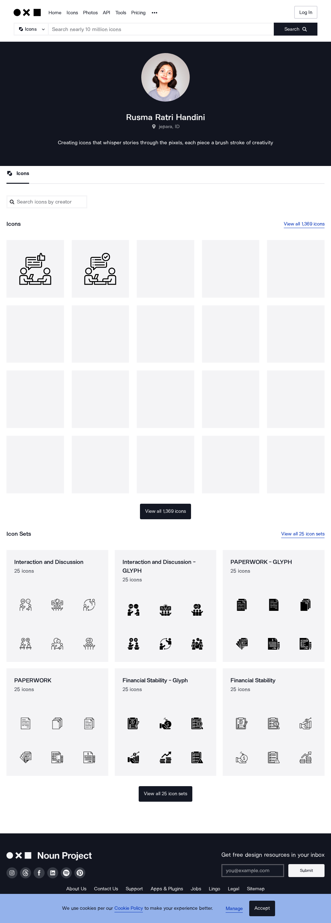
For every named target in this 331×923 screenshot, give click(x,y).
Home (54, 13)
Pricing (138, 13)
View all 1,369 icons (304, 224)
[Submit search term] (295, 29)
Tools (120, 13)
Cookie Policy (130, 912)
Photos (90, 13)
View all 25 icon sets (303, 534)
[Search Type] (31, 29)
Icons (72, 13)
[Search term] (161, 29)
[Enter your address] (255, 870)
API (106, 13)
